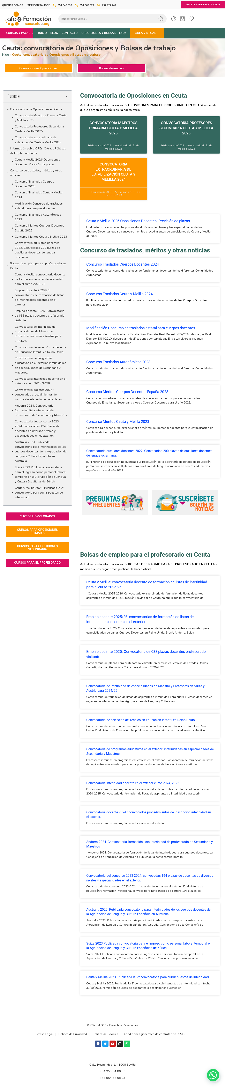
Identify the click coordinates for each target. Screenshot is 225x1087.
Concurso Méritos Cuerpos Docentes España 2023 (39, 227)
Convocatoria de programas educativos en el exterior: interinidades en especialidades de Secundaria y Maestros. (40, 365)
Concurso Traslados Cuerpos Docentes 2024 (34, 183)
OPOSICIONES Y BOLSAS (98, 33)
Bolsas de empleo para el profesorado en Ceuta (38, 265)
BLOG (54, 33)
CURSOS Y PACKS (18, 33)
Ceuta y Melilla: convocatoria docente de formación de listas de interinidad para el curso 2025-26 (40, 279)
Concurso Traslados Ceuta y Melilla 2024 (38, 194)
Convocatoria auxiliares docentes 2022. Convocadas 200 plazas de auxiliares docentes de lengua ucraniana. (37, 250)
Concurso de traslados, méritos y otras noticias (36, 172)
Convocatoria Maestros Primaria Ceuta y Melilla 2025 (41, 117)
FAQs (122, 33)
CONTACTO (70, 33)
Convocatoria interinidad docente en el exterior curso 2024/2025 (40, 381)
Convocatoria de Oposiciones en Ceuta (36, 109)
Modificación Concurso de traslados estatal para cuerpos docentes (39, 205)
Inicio (5, 54)
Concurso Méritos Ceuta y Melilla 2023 (41, 237)
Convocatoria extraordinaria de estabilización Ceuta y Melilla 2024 (38, 139)
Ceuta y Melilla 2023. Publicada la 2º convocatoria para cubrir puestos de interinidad (39, 492)
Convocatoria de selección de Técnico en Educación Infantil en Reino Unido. (40, 349)
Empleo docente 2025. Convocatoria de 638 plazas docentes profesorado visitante (40, 315)
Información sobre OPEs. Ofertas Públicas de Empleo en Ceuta (38, 150)
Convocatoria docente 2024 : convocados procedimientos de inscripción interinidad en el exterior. (39, 394)
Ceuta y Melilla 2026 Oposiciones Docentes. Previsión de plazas (37, 161)
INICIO (42, 33)
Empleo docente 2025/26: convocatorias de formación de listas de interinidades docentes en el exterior (39, 297)
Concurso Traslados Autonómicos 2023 (38, 217)
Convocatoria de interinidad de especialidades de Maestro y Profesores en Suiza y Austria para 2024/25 (38, 334)
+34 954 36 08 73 (112, 1078)
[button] (67, 96)
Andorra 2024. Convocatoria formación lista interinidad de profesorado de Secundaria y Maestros (41, 410)
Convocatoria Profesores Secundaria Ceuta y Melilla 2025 (39, 128)
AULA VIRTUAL (145, 33)
